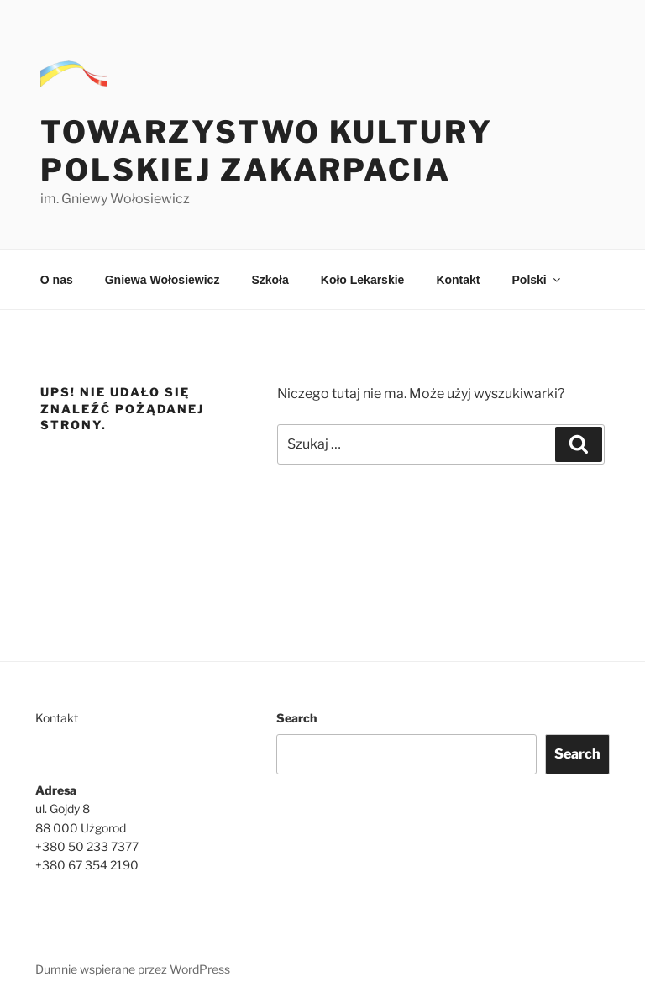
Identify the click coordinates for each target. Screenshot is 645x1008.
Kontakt (458, 279)
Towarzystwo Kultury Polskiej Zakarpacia (266, 150)
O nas (56, 279)
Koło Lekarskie (363, 279)
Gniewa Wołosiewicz (162, 279)
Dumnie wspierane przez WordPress (132, 969)
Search (296, 718)
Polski (537, 279)
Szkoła (269, 279)
